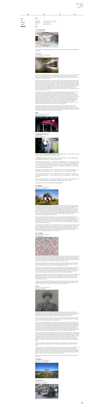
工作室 (22, 24)
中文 (82, 7)
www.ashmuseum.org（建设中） (50, 21)
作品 (44, 14)
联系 (75, 14)
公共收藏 (23, 22)
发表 (22, 20)
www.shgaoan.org (47, 22)
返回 (82, 402)
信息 (28, 14)
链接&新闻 (23, 26)
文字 (60, 14)
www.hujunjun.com (47, 24)
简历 (22, 18)
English (79, 7)
